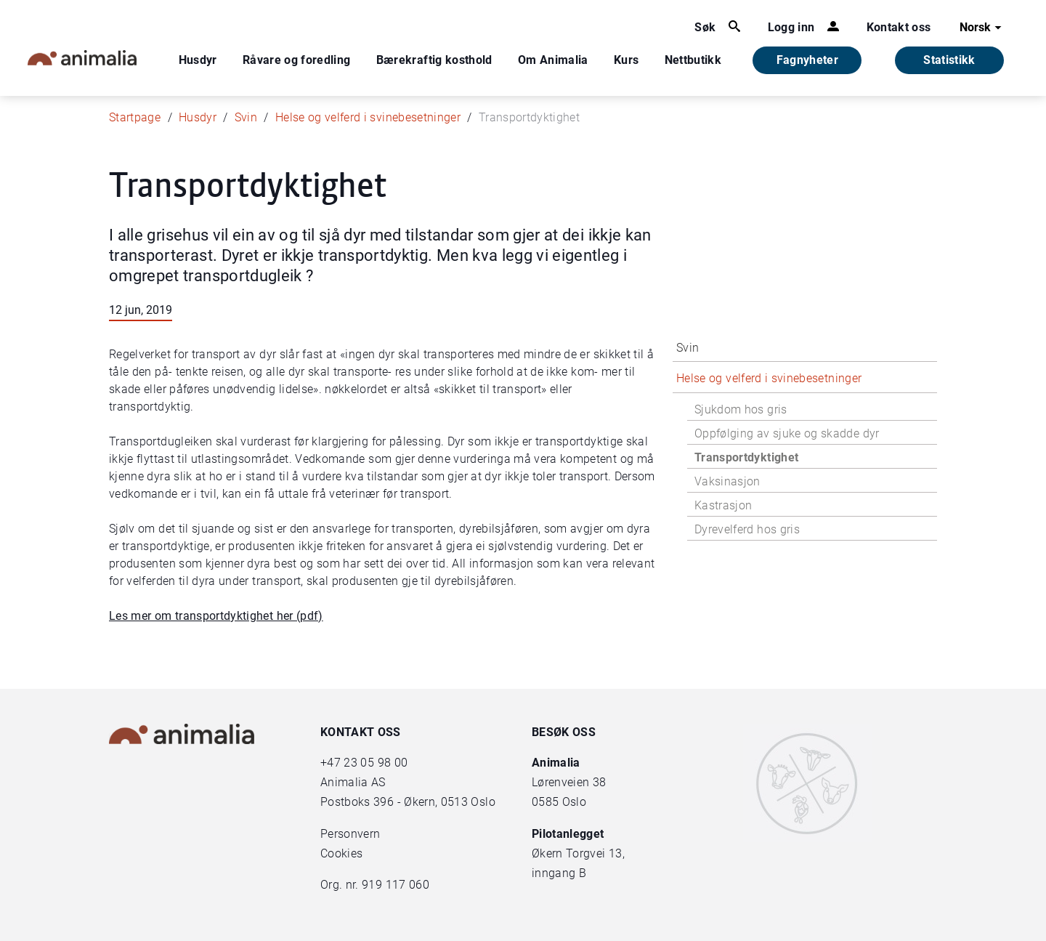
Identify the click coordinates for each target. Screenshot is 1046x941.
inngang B (559, 873)
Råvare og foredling (297, 60)
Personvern (350, 834)
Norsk (982, 27)
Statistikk (949, 60)
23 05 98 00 (376, 763)
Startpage (135, 117)
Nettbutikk (693, 60)
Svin (246, 117)
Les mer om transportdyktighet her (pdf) (216, 616)
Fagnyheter (808, 60)
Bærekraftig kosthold (434, 60)
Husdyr (198, 60)
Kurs (626, 60)
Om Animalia (553, 60)
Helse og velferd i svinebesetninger (368, 117)
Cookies (341, 853)
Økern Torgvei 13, (580, 853)
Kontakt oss (899, 27)
